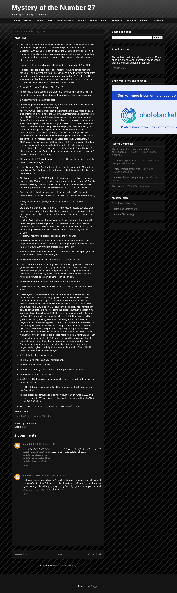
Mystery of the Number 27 (53, 7)
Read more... (119, 67)
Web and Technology (123, 214)
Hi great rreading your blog (126, 169)
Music (93, 20)
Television (157, 20)
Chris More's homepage (124, 203)
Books (28, 20)
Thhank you (118, 186)
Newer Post (21, 554)
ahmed (26, 444)
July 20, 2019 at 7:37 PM (43, 444)
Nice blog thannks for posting (127, 177)
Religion (131, 20)
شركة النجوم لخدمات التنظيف (36, 451)
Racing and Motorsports (124, 208)
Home (17, 20)
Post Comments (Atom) (64, 565)
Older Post (94, 554)
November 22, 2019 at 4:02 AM (51, 475)
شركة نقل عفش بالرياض (34, 489)
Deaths (40, 20)
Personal (117, 20)
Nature (104, 20)
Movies (82, 20)
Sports (143, 20)
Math (50, 20)
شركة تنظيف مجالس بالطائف (36, 458)
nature (25, 427)
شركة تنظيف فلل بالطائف (35, 455)
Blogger (94, 586)
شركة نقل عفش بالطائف (34, 461)
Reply (25, 465)
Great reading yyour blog (125, 160)
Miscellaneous (65, 20)
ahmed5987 (29, 475)
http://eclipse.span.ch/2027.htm (35, 416)
